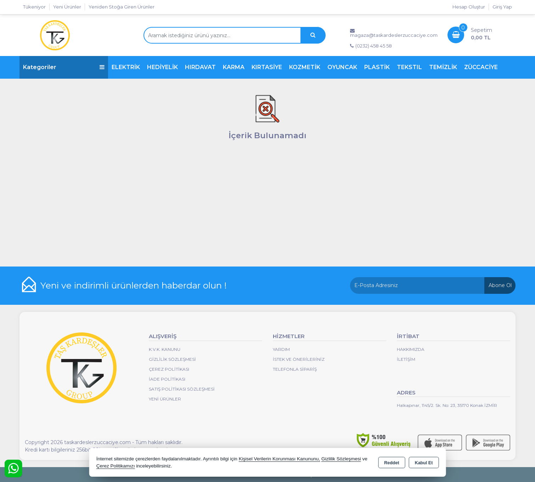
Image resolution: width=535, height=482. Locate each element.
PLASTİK (377, 67)
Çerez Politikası (169, 369)
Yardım (281, 349)
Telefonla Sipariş (295, 369)
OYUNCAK (342, 67)
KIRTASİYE (267, 67)
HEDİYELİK (162, 67)
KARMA (233, 67)
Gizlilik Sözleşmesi (172, 359)
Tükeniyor (34, 7)
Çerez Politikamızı (115, 466)
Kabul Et (424, 462)
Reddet (391, 462)
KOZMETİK (304, 67)
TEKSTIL (409, 67)
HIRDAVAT (200, 67)
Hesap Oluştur (468, 7)
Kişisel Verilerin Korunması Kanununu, (279, 458)
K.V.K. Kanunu (164, 349)
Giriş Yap (502, 7)
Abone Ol (500, 285)
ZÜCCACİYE (481, 67)
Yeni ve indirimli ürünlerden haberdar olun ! (133, 285)
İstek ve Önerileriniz (299, 359)
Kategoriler (64, 67)
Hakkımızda (410, 349)
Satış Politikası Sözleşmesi (182, 389)
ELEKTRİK (126, 67)
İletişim (406, 359)
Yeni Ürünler (165, 399)
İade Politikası (167, 379)
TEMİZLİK (443, 67)
